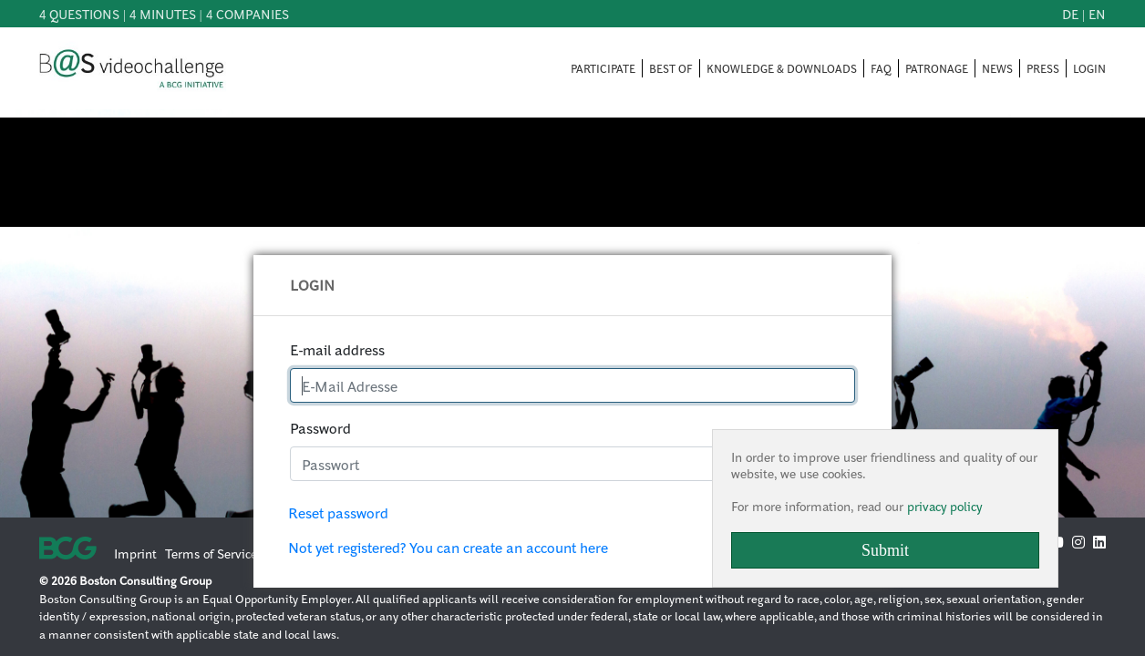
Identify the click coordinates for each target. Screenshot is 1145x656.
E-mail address (337, 349)
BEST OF (671, 68)
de (1070, 13)
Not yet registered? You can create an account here (448, 547)
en (1097, 13)
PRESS (1042, 68)
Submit (885, 550)
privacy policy (944, 505)
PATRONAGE (936, 68)
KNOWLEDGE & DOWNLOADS (782, 68)
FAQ (881, 68)
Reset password (338, 512)
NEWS (997, 68)
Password (320, 427)
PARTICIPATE (603, 68)
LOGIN (1089, 68)
